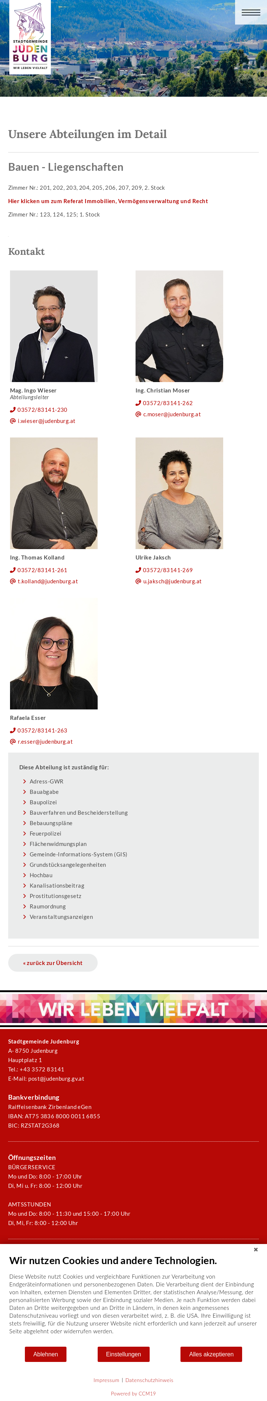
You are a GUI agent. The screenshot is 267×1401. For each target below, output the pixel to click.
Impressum (106, 1380)
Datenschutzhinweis (149, 1380)
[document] (133, 1300)
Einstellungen (123, 1354)
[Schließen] (255, 1249)
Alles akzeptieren (211, 1354)
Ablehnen (45, 1354)
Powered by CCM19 (133, 1394)
